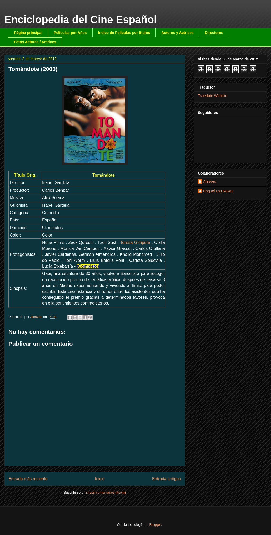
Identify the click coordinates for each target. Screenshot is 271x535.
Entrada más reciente (27, 478)
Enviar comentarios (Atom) (105, 492)
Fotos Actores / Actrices (35, 42)
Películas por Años (70, 33)
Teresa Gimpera (135, 242)
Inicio (99, 478)
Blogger (155, 525)
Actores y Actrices (177, 33)
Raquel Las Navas (218, 191)
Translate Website (212, 96)
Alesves (209, 181)
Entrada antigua (166, 478)
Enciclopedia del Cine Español (80, 19)
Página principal (28, 33)
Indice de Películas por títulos (124, 33)
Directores (214, 33)
